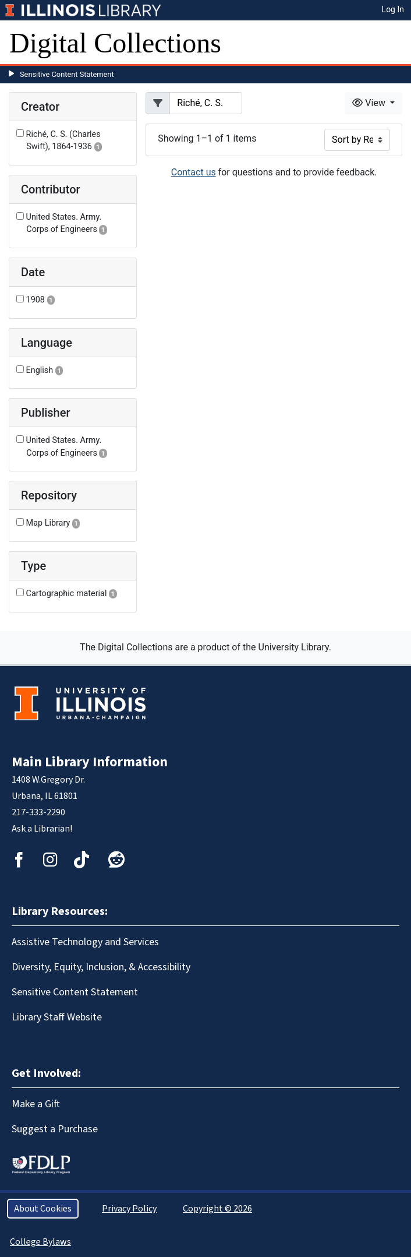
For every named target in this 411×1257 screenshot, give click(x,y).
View (370, 102)
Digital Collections (115, 42)
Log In (393, 9)
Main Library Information (90, 762)
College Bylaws (40, 1241)
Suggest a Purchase (55, 1129)
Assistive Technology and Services (85, 942)
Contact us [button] (193, 172)
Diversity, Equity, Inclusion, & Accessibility (101, 967)
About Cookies (43, 1208)
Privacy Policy (129, 1208)
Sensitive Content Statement (67, 74)
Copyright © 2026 (217, 1208)
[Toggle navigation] (394, 43)
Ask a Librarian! (42, 828)
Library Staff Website (57, 1017)
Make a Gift (36, 1104)
